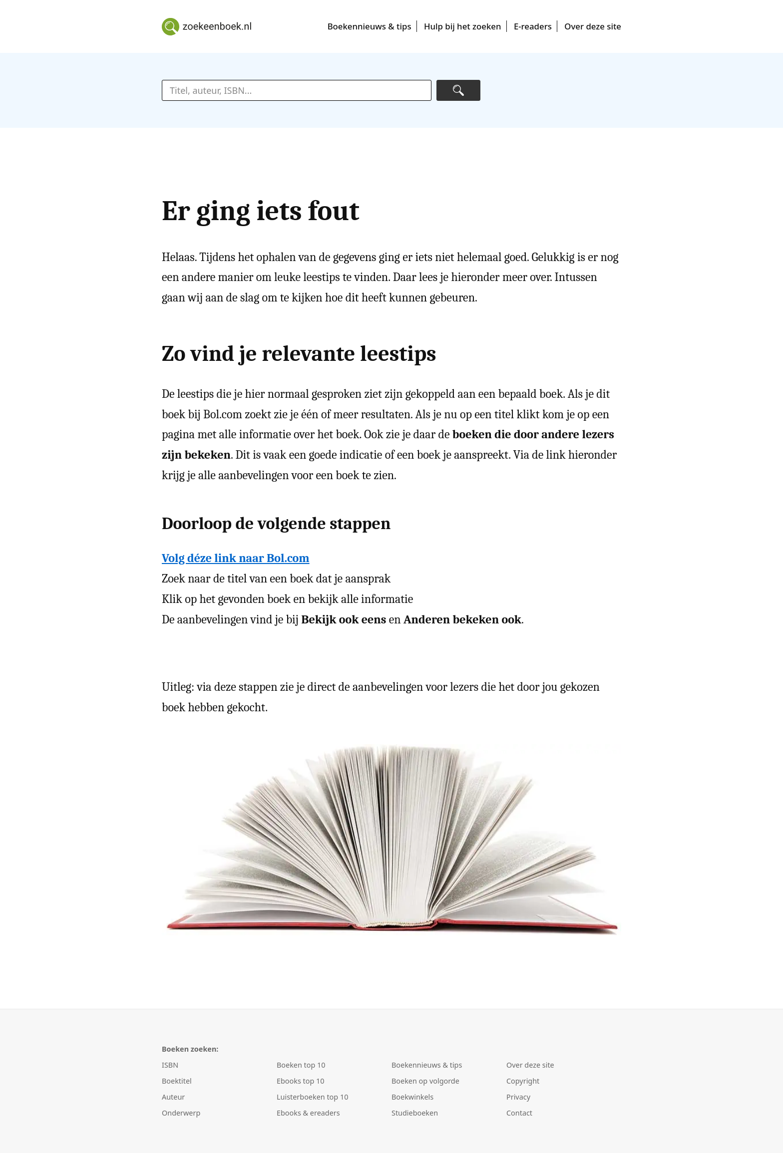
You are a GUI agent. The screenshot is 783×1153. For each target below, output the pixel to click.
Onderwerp (181, 1113)
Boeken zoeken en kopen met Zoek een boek (207, 26)
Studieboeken (415, 1113)
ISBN (170, 1065)
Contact (519, 1113)
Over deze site (592, 26)
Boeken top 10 (301, 1065)
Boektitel (177, 1081)
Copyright (522, 1081)
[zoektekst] (296, 90)
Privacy (518, 1097)
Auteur (173, 1097)
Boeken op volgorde (425, 1081)
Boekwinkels (412, 1097)
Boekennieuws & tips (369, 26)
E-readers (533, 26)
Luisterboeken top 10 (312, 1097)
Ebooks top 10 (301, 1081)
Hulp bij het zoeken (462, 26)
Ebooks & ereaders (308, 1113)
